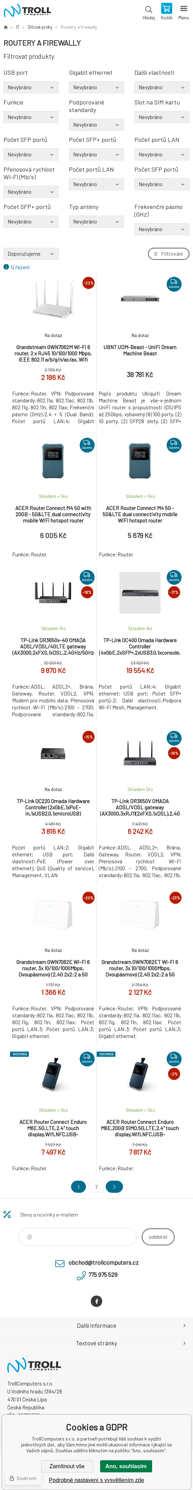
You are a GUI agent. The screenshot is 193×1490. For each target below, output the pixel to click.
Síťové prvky (40, 27)
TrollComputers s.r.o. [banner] (27, 12)
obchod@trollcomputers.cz (104, 1262)
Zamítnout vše (67, 1466)
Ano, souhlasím (126, 1466)
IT (17, 27)
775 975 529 (102, 1274)
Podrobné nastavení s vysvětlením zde (96, 1480)
